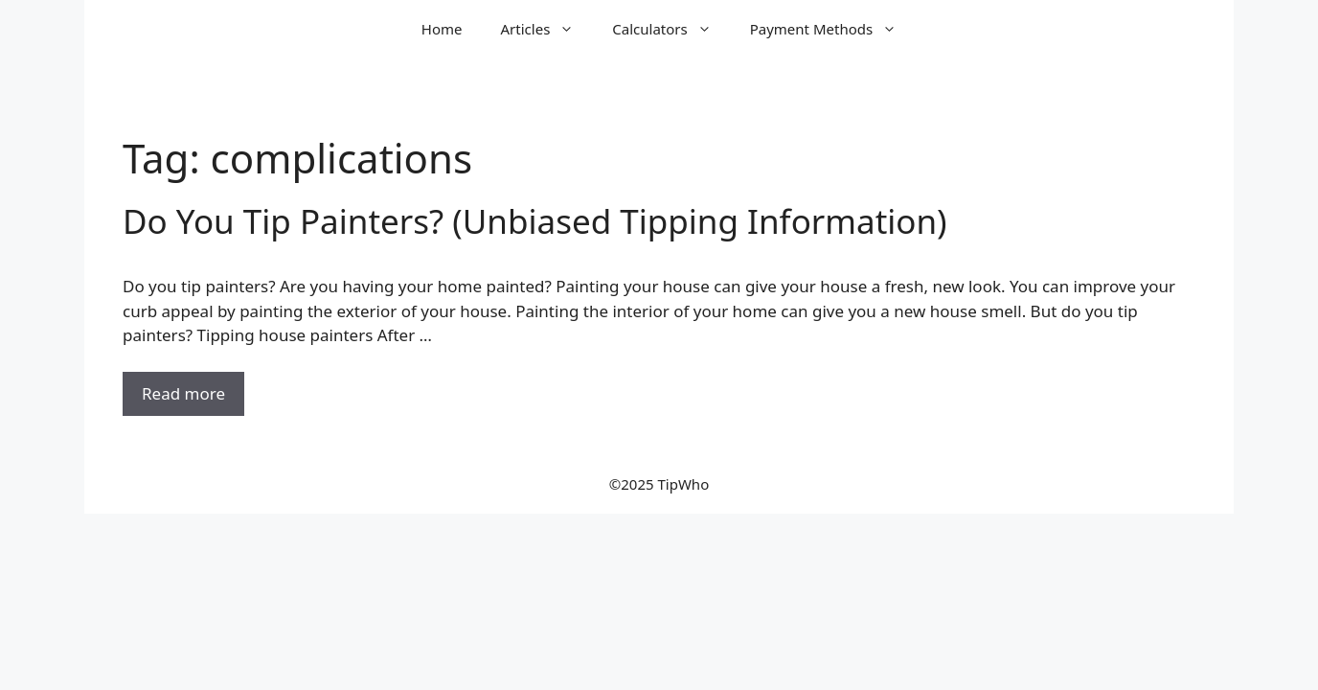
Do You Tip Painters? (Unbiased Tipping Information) (535, 220)
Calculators (671, 29)
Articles (547, 29)
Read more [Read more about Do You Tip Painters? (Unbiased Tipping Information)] (183, 393)
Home (442, 28)
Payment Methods (833, 29)
